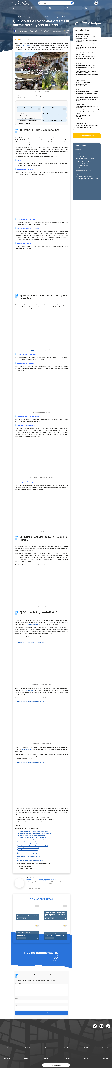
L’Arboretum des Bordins (82, 165)
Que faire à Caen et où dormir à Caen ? (28, 842)
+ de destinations (55, 1065)
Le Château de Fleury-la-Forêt (83, 161)
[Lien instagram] (95, 1026)
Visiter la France (22, 17)
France (35, 8)
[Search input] (54, 3)
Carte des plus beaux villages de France (87, 125)
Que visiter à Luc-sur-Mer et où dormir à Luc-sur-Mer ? (32, 846)
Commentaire (18, 983)
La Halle (21, 113)
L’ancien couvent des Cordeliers (28, 120)
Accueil (15, 17)
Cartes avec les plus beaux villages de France (30, 860)
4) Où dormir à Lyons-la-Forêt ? (52, 120)
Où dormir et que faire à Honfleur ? (27, 854)
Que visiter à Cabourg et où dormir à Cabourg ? (30, 839)
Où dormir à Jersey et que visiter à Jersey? (29, 856)
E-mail (17, 1005)
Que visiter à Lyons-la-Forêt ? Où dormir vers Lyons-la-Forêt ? (87, 75)
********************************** (84, 78)
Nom (16, 998)
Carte (32, 350)
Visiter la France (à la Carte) (83, 127)
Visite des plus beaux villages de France (28, 844)
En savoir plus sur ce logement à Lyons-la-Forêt (30, 642)
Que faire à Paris (80, 121)
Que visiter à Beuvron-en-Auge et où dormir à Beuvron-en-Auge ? (35, 858)
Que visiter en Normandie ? (27, 916)
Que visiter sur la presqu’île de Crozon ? (87, 91)
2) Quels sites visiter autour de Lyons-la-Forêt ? (52, 109)
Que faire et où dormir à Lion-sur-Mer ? (28, 848)
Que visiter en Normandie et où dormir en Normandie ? (32, 831)
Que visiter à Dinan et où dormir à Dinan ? (87, 109)
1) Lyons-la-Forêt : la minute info (25, 109)
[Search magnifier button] (72, 3)
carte (35, 606)
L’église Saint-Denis (24, 123)
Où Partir (72, 8)
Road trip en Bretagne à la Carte (85, 82)
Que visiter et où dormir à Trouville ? (27, 850)
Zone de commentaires (87, 135)
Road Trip (90, 8)
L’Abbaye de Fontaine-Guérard (83, 163)
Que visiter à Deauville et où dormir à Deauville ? (31, 852)
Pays (53, 8)
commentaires (57, 31)
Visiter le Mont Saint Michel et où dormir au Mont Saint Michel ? (35, 833)
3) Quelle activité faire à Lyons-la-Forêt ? (53, 115)
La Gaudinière (29, 690)
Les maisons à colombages (27, 118)
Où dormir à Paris (81, 123)
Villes (17, 8)
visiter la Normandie (24, 45)
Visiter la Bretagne (81, 80)
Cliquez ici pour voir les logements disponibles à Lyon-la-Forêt (87, 179)
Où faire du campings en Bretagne (85, 119)
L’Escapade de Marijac (31, 624)
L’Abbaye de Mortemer (25, 115)
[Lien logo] (22, 3)
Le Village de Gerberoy (81, 167)
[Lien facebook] (101, 1026)
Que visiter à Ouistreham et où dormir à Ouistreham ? (32, 837)
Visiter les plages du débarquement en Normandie (31, 835)
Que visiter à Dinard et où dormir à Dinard (87, 97)
